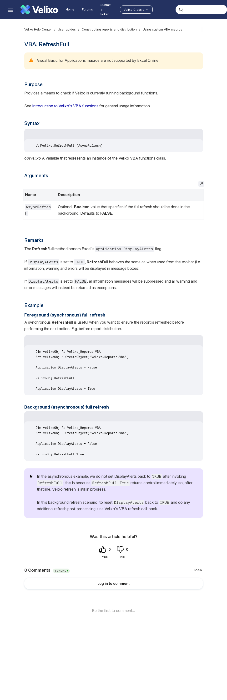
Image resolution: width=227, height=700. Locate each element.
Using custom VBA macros (162, 29)
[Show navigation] (10, 10)
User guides (67, 29)
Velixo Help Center (38, 29)
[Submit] (181, 9)
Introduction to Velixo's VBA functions (65, 106)
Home (70, 9)
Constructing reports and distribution (109, 29)
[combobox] (201, 9)
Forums (87, 9)
